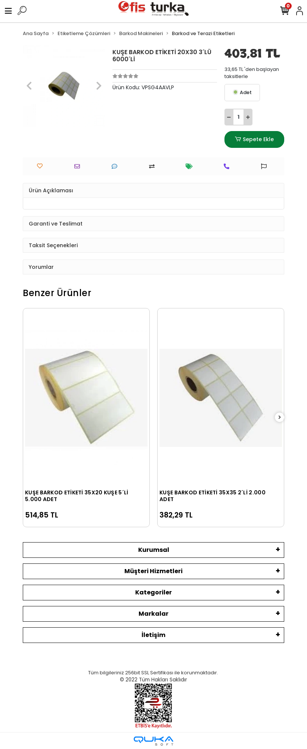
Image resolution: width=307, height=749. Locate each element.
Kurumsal (153, 550)
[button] (29, 86)
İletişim (153, 635)
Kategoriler (153, 592)
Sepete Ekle (254, 139)
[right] (279, 418)
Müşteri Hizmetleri (153, 571)
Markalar (153, 613)
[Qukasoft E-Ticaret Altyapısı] (153, 741)
